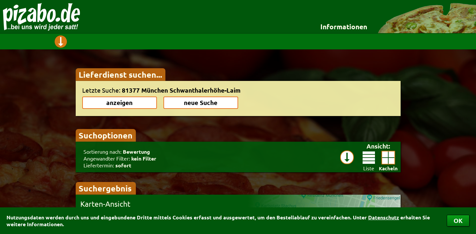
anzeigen (119, 102)
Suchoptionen (106, 135)
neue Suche (200, 102)
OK (458, 220)
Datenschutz (383, 217)
